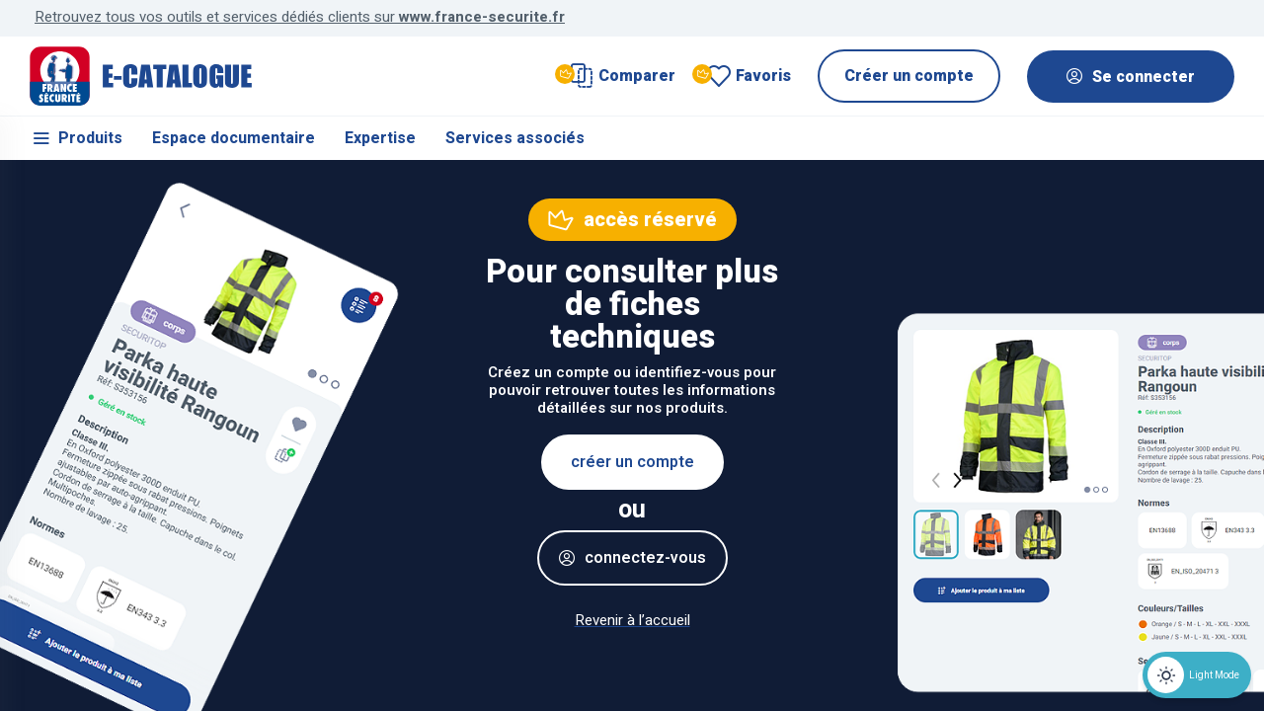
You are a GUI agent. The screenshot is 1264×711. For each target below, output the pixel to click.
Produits (76, 138)
